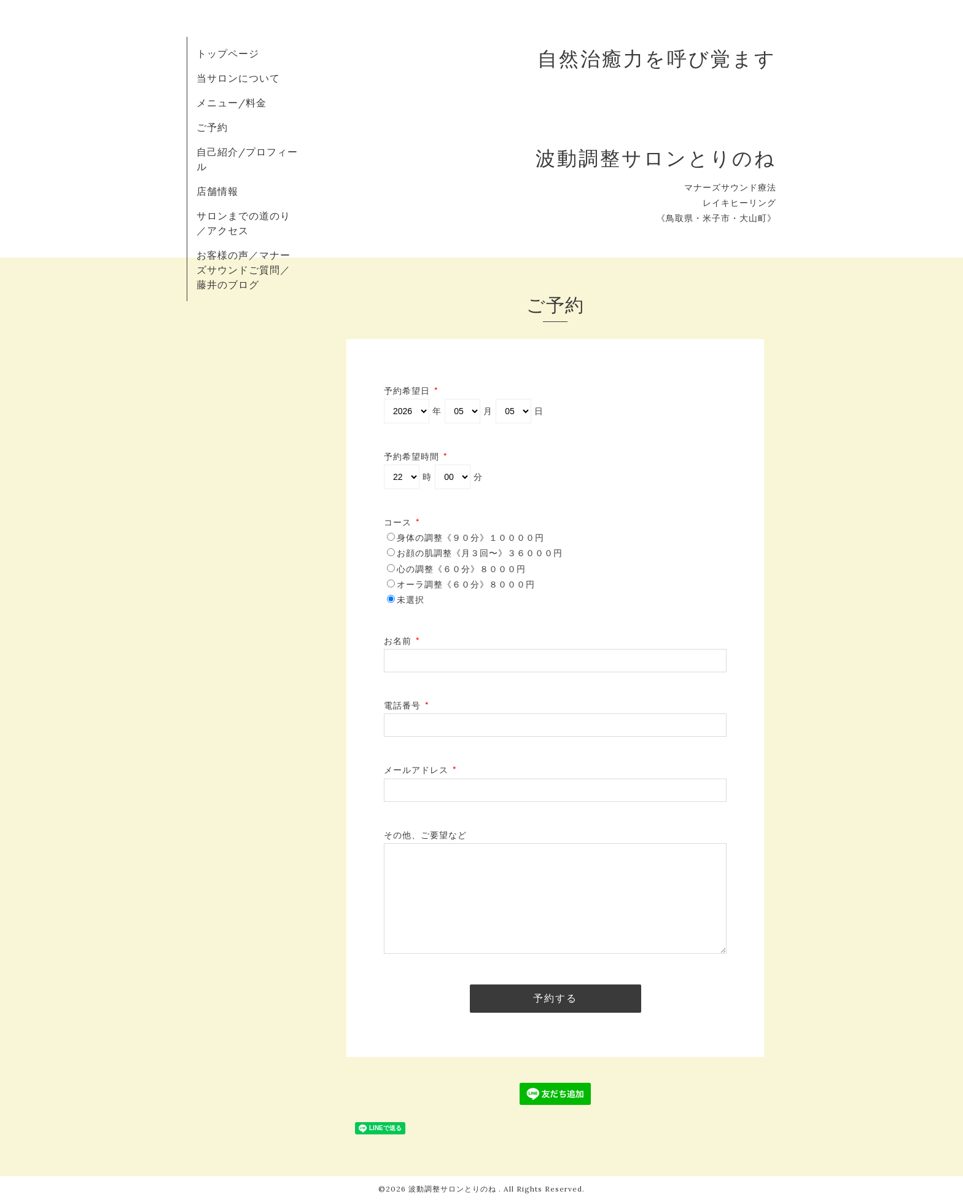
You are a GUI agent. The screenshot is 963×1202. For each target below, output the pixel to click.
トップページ (228, 53)
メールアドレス (420, 770)
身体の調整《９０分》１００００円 (470, 537)
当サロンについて (238, 78)
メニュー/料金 (232, 102)
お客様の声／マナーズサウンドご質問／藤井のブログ (243, 270)
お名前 (402, 640)
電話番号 (406, 705)
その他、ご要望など (425, 835)
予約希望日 (411, 390)
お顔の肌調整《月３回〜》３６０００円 (480, 553)
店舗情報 (217, 191)
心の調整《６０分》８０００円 (461, 569)
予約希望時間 (416, 456)
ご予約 (212, 127)
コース (402, 522)
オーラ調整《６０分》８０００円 (466, 584)
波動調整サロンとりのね (453, 1188)
